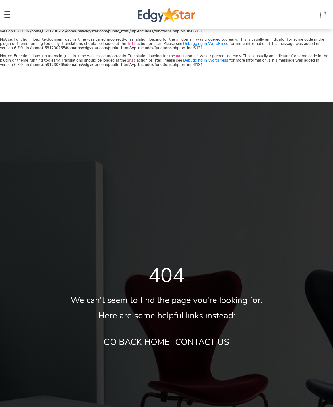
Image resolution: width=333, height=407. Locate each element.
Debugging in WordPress (205, 44)
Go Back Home (136, 342)
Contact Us (202, 342)
